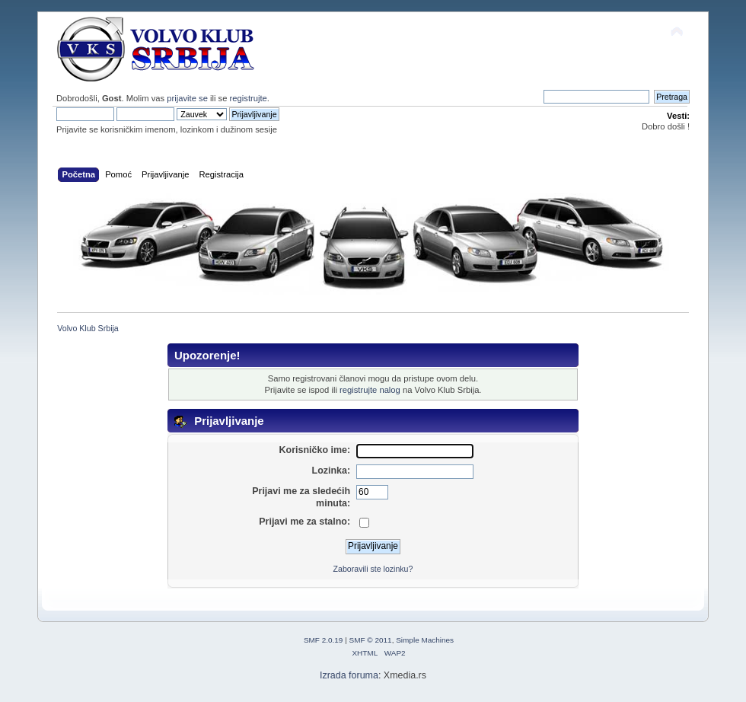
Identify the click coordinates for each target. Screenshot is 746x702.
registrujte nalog (370, 389)
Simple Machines (425, 640)
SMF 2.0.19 (323, 640)
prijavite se (187, 98)
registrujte (248, 98)
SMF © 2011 (370, 640)
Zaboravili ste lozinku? (373, 568)
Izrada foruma (349, 675)
